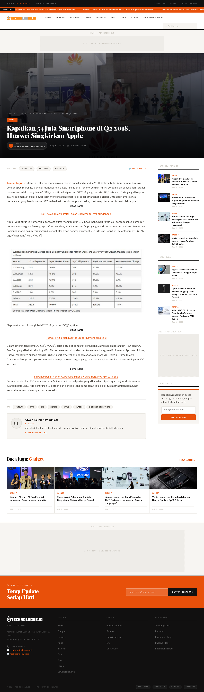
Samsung (19, 407)
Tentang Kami (159, 3)
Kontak (193, 3)
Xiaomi (53, 407)
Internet (101, 17)
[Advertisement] (102, 87)
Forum (134, 17)
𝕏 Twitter (27, 168)
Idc (42, 407)
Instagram (143, 687)
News (48, 17)
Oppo (32, 407)
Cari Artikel (112, 648)
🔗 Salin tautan (137, 168)
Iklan (184, 3)
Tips (123, 17)
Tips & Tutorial (114, 637)
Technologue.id (16, 183)
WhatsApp (43, 168)
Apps (88, 17)
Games (110, 631)
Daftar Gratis (178, 417)
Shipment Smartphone (99, 407)
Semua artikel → (188, 460)
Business (75, 17)
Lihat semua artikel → (37, 432)
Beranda (11, 113)
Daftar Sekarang (182, 592)
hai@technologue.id (19, 654)
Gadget (61, 17)
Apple (66, 407)
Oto (113, 17)
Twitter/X (160, 687)
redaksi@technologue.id (21, 650)
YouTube (175, 687)
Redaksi (174, 3)
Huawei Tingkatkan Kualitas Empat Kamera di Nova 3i (76, 338)
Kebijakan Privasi (164, 648)
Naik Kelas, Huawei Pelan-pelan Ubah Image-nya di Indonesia (76, 214)
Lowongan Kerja (153, 17)
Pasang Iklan (161, 642)
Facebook (59, 168)
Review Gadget (114, 625)
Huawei (79, 407)
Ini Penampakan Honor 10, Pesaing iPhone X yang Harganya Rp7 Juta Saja (76, 376)
